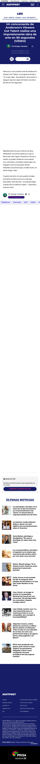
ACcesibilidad (24, 711)
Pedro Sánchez (15, 1)
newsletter (6, 708)
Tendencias (5, 202)
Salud (6, 17)
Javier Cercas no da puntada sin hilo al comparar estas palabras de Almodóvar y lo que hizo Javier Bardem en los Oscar (25, 581)
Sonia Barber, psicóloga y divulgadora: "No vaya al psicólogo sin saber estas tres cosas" (24, 539)
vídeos (33, 202)
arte (25, 202)
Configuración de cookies (28, 699)
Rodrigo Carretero (20, 46)
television (17, 202)
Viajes (24, 17)
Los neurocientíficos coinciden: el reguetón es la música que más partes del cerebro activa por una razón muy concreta (25, 553)
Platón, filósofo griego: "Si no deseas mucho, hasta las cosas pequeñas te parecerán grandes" (25, 567)
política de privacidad (27, 708)
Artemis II (32, 1)
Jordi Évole (24, 1)
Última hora (32, 5)
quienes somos (7, 702)
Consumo (18, 17)
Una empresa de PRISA (20, 753)
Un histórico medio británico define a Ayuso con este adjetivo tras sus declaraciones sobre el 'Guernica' (25, 525)
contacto (5, 705)
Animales (11, 17)
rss (3, 711)
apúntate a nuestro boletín (20, 489)
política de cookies (26, 702)
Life (20, 13)
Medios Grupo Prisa (20, 758)
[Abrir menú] (3, 4)
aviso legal (23, 705)
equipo (4, 699)
